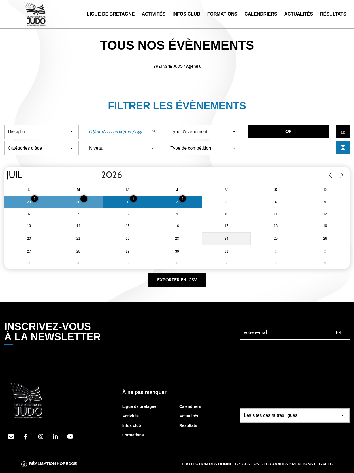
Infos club (131, 425)
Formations (222, 14)
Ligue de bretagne (139, 406)
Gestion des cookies (265, 464)
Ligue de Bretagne (111, 14)
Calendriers (260, 14)
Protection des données (210, 464)
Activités (153, 14)
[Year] (97, 175)
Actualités (298, 14)
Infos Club (186, 14)
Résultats (333, 14)
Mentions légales (312, 464)
